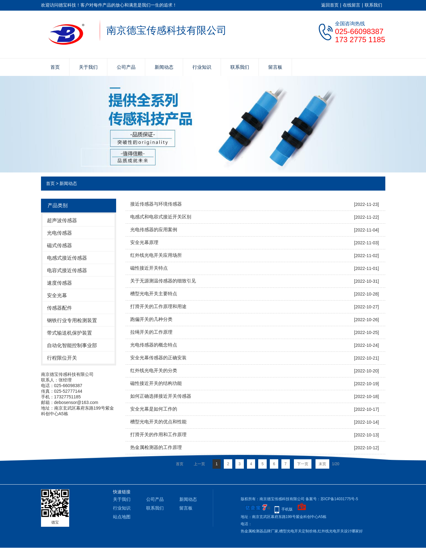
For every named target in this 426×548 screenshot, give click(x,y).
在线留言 (351, 4)
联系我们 (373, 4)
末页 (322, 464)
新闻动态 (164, 67)
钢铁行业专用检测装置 (72, 320)
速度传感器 (59, 283)
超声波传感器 (62, 220)
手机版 (287, 509)
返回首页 (330, 4)
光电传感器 (59, 233)
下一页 (302, 464)
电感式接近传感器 (67, 258)
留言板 (275, 67)
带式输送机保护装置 (69, 333)
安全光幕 (57, 295)
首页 (55, 67)
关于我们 (88, 67)
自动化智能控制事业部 (72, 345)
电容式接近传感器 (67, 270)
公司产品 (126, 67)
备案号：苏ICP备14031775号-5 (331, 499)
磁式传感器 (59, 245)
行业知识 (201, 67)
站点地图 (122, 516)
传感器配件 (59, 308)
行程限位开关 (62, 358)
